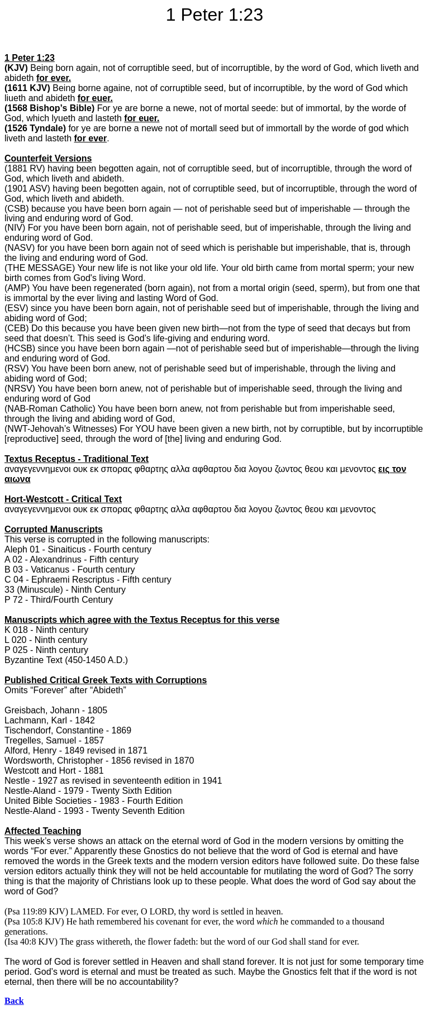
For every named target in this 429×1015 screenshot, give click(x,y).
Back (14, 1001)
